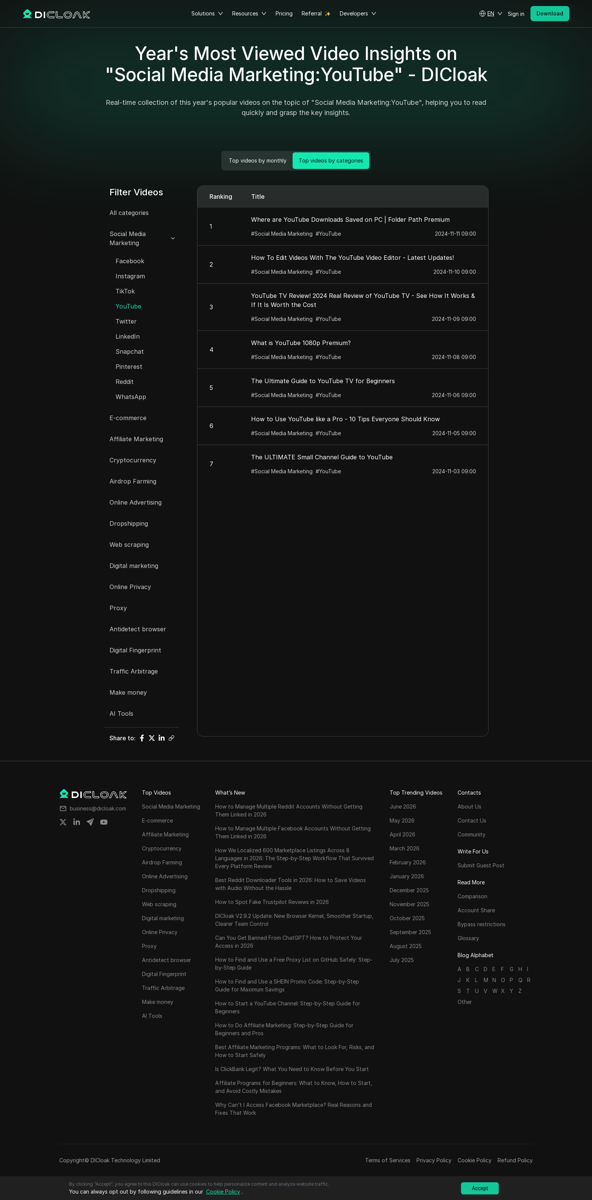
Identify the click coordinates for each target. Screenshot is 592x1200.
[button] (491, 13)
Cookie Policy (475, 1160)
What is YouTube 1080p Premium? (301, 343)
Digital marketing (133, 565)
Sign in (516, 14)
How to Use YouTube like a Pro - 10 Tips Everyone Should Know (345, 419)
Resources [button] (249, 13)
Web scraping (129, 544)
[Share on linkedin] (76, 822)
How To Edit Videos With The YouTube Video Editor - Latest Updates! (352, 257)
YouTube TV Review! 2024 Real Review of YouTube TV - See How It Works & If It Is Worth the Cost (363, 300)
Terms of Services (387, 1160)
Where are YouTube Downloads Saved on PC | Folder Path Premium (350, 219)
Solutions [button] (207, 13)
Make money (128, 692)
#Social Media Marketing (282, 233)
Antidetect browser (137, 629)
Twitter (126, 321)
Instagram (130, 276)
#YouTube (328, 233)
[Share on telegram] (90, 822)
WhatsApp (131, 397)
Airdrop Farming (132, 481)
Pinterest (129, 366)
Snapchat (130, 351)
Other (465, 1002)
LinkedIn (128, 336)
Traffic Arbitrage (133, 671)
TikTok (125, 291)
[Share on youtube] (104, 822)
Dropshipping (128, 523)
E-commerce (127, 418)
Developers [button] (358, 13)
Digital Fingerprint (135, 650)
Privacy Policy (434, 1160)
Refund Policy (515, 1160)
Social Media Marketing (127, 238)
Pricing (284, 13)
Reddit (125, 381)
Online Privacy (130, 587)
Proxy (118, 608)
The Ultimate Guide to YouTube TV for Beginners (323, 381)
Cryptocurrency (132, 460)
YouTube (128, 306)
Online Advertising (135, 502)
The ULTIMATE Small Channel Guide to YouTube (322, 457)
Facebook (130, 261)
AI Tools (121, 713)
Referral (312, 13)
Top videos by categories (331, 160)
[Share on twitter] (63, 822)
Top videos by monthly (258, 160)
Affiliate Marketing (136, 439)
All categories (129, 212)
